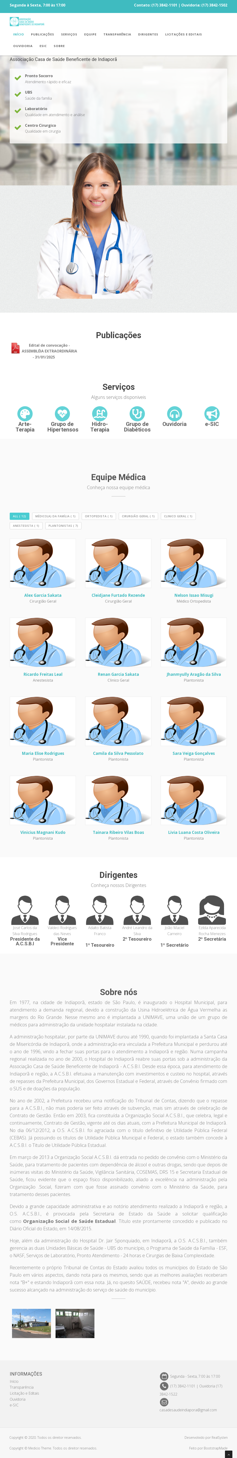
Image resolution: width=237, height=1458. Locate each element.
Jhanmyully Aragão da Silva (194, 674)
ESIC (43, 46)
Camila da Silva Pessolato (118, 753)
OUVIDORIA (23, 46)
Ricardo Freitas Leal (42, 674)
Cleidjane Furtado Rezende (118, 595)
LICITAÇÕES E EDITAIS (183, 35)
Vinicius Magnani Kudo (42, 832)
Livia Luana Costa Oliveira (194, 832)
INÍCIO (18, 35)
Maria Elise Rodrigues (43, 753)
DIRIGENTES (148, 35)
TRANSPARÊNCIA (117, 35)
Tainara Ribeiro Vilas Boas (118, 832)
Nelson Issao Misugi (193, 595)
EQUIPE (90, 35)
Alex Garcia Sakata (43, 595)
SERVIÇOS (69, 35)
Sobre (59, 46)
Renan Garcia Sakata (118, 674)
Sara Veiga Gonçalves (194, 753)
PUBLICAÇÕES (42, 35)
